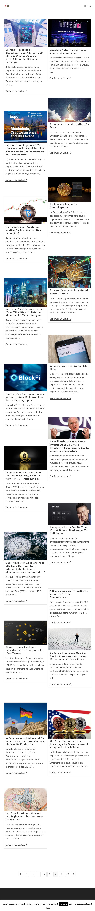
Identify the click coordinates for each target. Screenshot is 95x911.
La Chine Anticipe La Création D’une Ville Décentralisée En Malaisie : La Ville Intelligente (24, 312)
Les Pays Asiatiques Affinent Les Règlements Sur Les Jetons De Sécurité (24, 816)
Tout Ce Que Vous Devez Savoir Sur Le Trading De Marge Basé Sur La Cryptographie (24, 397)
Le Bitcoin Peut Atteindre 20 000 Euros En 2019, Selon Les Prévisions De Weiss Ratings (23, 476)
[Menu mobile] (87, 6)
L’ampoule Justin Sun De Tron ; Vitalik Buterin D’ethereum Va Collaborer (69, 530)
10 (68, 874)
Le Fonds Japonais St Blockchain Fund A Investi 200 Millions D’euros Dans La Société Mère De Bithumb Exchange (24, 56)
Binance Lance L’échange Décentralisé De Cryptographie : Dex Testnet (24, 650)
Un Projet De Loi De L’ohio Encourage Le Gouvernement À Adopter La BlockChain (69, 744)
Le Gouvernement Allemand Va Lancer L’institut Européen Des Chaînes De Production (24, 741)
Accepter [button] (64, 904)
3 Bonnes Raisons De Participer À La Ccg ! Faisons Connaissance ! (69, 594)
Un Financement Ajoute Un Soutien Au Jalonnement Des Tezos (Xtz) (23, 230)
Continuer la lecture (16, 91)
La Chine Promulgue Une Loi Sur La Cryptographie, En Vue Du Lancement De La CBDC (68, 656)
